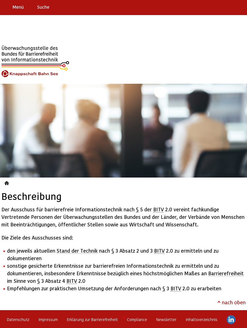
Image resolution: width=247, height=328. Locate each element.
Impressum (48, 319)
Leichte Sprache (240, 6)
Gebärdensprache (230, 6)
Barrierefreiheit (226, 273)
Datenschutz (18, 319)
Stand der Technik (77, 250)
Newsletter (166, 319)
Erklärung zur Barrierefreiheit (92, 319)
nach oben (234, 302)
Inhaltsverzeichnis (201, 319)
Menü (18, 6)
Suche (43, 6)
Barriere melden (219, 6)
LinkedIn (231, 319)
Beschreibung (7, 182)
